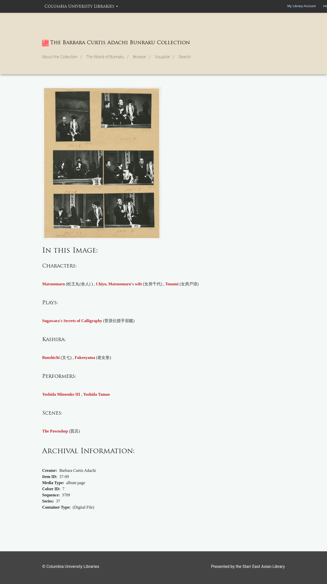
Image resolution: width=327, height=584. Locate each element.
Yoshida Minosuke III (61, 394)
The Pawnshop (55, 431)
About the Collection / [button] (62, 56)
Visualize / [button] (164, 56)
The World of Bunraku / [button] (107, 56)
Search (185, 56)
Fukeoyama (85, 357)
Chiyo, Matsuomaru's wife (119, 284)
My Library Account (301, 6)
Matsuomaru (53, 284)
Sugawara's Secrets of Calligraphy (72, 321)
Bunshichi (51, 357)
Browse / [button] (141, 56)
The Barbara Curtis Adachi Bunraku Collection (116, 42)
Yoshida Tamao (96, 394)
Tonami (172, 284)
